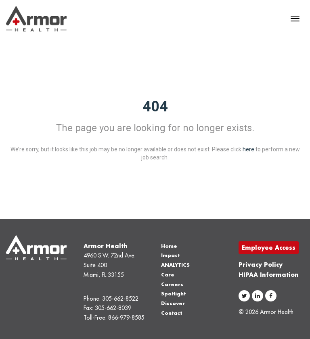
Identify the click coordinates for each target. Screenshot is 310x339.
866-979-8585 (126, 317)
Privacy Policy (261, 264)
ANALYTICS (175, 265)
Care (167, 275)
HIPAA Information (269, 274)
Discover (173, 303)
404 (155, 106)
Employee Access (268, 247)
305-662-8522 (120, 298)
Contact (171, 313)
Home (169, 246)
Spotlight (173, 294)
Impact (170, 255)
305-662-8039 (113, 308)
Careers (172, 284)
